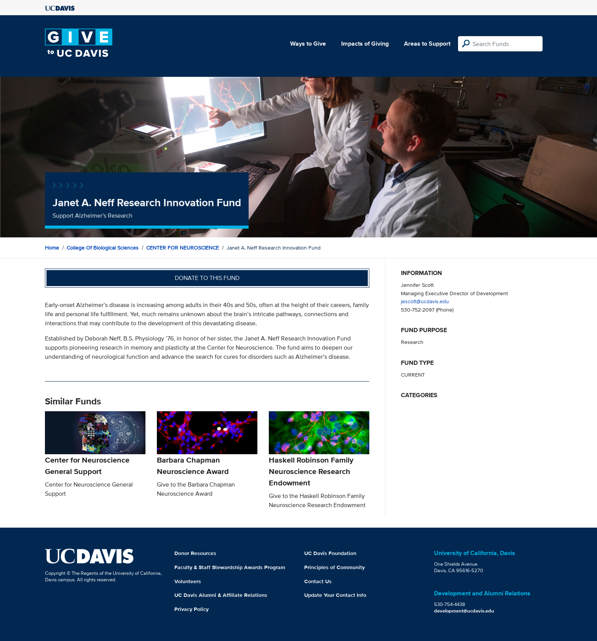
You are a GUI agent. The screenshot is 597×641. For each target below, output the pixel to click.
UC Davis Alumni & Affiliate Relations (220, 595)
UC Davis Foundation (330, 553)
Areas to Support (427, 43)
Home (52, 247)
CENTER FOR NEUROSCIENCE (182, 247)
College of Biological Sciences (103, 247)
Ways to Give (308, 43)
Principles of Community (334, 567)
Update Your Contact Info (335, 595)
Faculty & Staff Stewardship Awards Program (229, 567)
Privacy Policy (191, 609)
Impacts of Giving (365, 43)
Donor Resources (195, 553)
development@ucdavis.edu (464, 610)
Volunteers (187, 581)
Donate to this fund (207, 278)
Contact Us (318, 581)
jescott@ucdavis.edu (425, 301)
